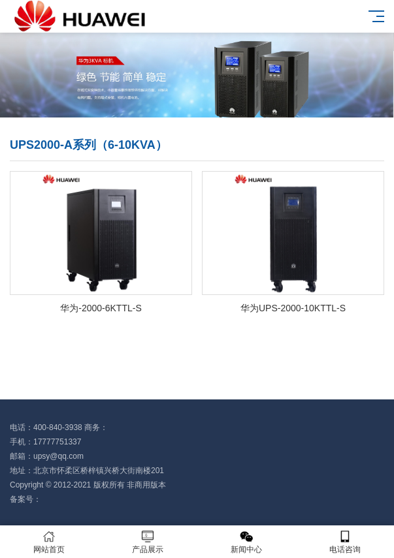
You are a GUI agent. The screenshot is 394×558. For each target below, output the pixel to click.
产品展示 (148, 542)
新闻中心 (246, 542)
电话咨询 (344, 542)
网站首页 (49, 542)
